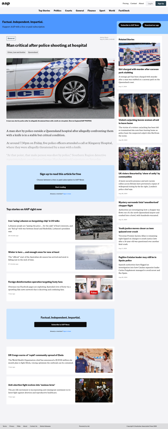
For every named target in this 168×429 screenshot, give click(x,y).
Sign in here (67, 194)
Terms (5, 426)
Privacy (11, 426)
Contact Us (33, 426)
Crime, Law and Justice (16, 52)
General (80, 10)
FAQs (18, 426)
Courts (68, 10)
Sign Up (161, 3)
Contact (133, 3)
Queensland (33, 52)
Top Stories (44, 10)
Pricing (126, 3)
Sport (102, 10)
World (112, 10)
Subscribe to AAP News (130, 25)
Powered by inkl (84, 426)
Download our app (152, 25)
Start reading (60, 187)
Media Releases (45, 426)
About (141, 3)
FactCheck (124, 10)
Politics (57, 10)
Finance (92, 10)
